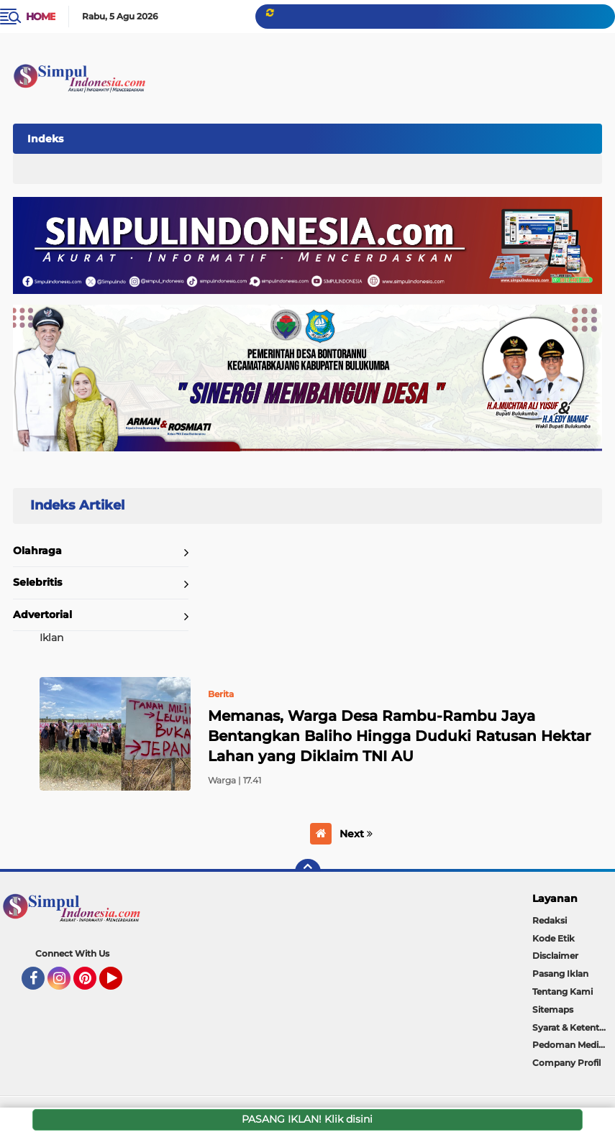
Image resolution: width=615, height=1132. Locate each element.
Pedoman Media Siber (573, 1044)
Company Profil (566, 1062)
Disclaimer (555, 955)
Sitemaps (552, 1009)
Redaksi (549, 920)
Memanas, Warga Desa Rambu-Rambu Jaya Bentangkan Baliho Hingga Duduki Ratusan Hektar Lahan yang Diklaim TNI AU (399, 736)
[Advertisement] (337, 136)
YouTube (120, 985)
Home (40, 16)
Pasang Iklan (560, 973)
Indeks (45, 138)
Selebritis (37, 582)
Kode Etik (553, 938)
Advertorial (42, 614)
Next (356, 833)
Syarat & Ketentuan (573, 1027)
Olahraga (37, 550)
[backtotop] (308, 872)
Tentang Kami (562, 991)
